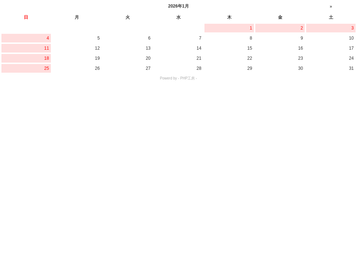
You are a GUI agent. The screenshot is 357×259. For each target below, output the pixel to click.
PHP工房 (187, 78)
